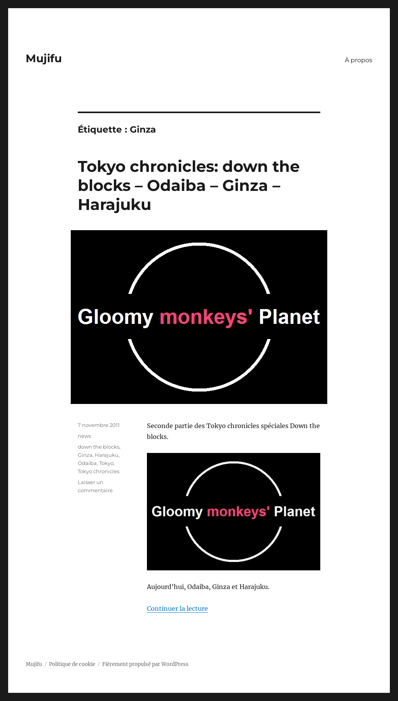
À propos (358, 60)
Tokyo (106, 463)
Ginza (85, 455)
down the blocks (98, 447)
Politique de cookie (72, 664)
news (84, 436)
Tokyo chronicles (98, 471)
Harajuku (107, 455)
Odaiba (87, 463)
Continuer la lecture (177, 608)
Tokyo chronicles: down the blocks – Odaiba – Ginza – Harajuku (189, 185)
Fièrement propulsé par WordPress (145, 664)
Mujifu (44, 58)
